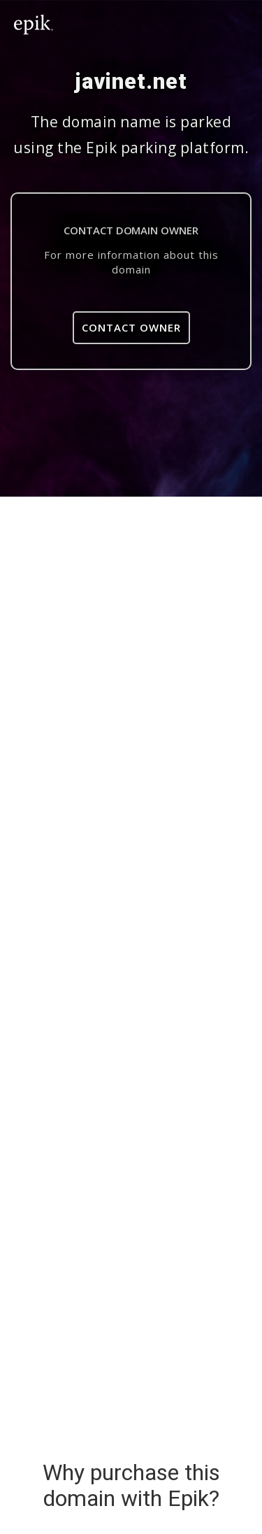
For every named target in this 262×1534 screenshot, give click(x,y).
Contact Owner (131, 327)
